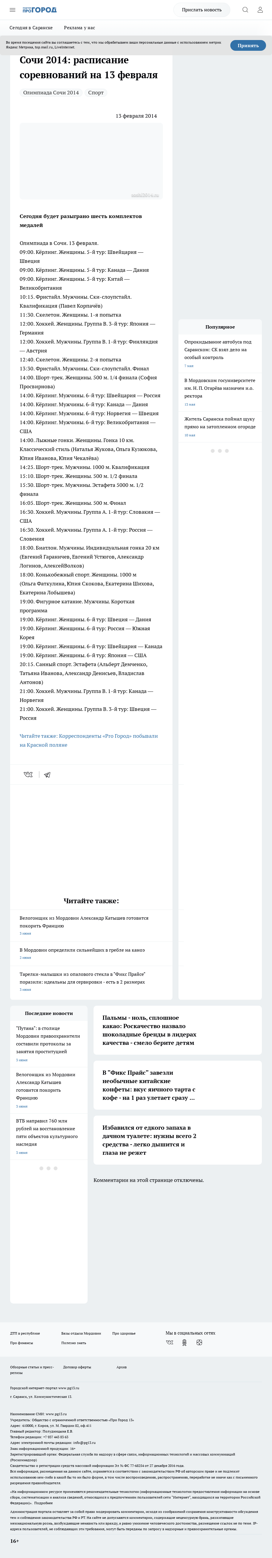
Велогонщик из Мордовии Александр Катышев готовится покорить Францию (91, 926)
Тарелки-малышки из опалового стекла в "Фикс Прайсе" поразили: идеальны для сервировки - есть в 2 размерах (91, 982)
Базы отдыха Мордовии (81, 1333)
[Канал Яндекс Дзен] (199, 1343)
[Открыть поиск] (245, 10)
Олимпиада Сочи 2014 (51, 92)
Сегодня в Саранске (31, 27)
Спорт (96, 92)
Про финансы (21, 1343)
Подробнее (43, 1503)
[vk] (29, 774)
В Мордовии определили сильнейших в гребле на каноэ (91, 954)
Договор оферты (77, 1367)
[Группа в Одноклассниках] (184, 1343)
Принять (248, 45)
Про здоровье (124, 1333)
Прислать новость (202, 10)
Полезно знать (73, 1343)
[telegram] (49, 774)
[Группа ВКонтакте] (169, 1343)
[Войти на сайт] (260, 10)
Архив (121, 1367)
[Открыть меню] (12, 10)
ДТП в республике (25, 1333)
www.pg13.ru (68, 1388)
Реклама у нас (79, 27)
